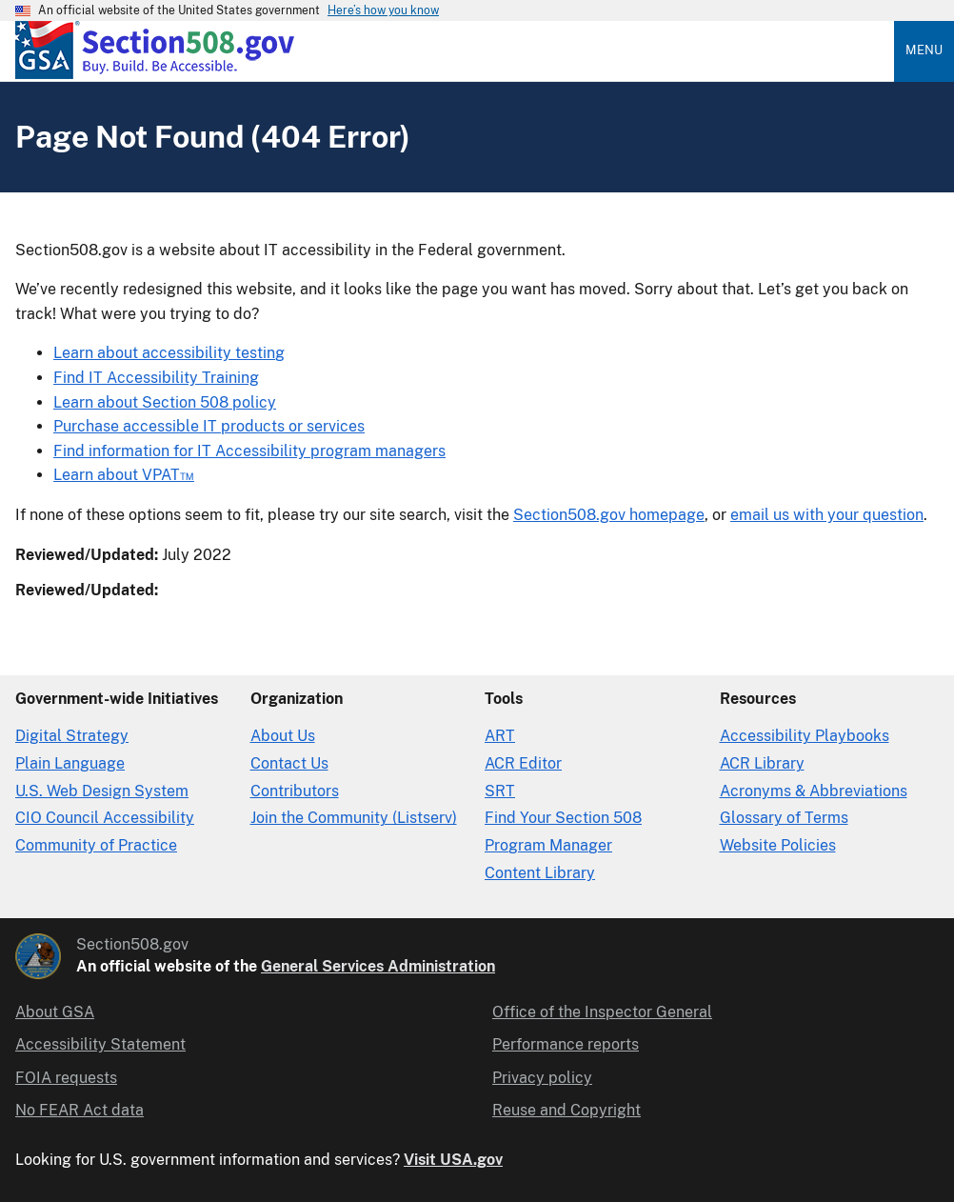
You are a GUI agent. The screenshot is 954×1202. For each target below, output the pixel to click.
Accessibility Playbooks (804, 736)
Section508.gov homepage (609, 515)
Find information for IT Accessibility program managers (249, 451)
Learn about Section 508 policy (164, 402)
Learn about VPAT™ (123, 475)
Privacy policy (542, 1078)
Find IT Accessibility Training (156, 378)
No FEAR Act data (79, 1110)
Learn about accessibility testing (169, 353)
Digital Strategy (72, 736)
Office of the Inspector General (602, 1012)
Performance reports (565, 1044)
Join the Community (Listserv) (353, 818)
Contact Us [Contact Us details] (289, 763)
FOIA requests (66, 1078)
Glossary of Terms (784, 818)
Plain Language (70, 763)
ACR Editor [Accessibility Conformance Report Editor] (523, 763)
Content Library (540, 873)
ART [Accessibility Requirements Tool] (500, 736)
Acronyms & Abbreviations (813, 791)
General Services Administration (378, 966)
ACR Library (762, 763)
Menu (924, 50)
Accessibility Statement (100, 1044)
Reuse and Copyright (566, 1110)
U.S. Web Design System (102, 791)
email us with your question (827, 515)
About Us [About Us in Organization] (282, 736)
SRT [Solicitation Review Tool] (500, 791)
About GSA (54, 1012)
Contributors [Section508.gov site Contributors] (294, 791)
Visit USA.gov (453, 1160)
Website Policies (778, 845)
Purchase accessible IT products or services (209, 426)
